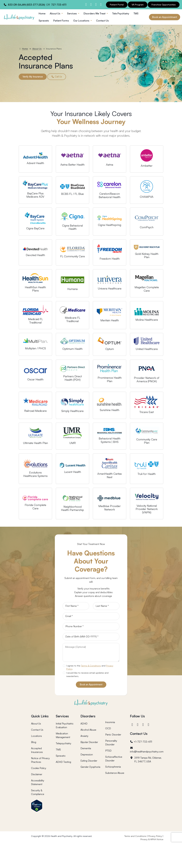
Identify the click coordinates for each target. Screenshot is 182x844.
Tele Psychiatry (120, 13)
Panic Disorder (113, 734)
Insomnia (110, 722)
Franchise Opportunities (164, 4)
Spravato (44, 20)
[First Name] (76, 606)
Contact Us (102, 20)
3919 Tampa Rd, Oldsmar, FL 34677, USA (146, 759)
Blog (33, 742)
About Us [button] (55, 13)
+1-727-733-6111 (141, 741)
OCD (108, 728)
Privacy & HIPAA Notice (151, 839)
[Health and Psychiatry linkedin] (96, 4)
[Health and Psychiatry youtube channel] (101, 4)
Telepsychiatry (63, 743)
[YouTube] (149, 724)
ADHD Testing (63, 761)
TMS (135, 13)
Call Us (56, 76)
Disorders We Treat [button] (95, 13)
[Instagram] (138, 724)
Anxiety (84, 735)
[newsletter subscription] (64, 673)
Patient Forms (61, 20)
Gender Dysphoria (90, 766)
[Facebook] (132, 724)
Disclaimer (36, 774)
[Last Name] (106, 606)
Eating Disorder (88, 760)
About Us (37, 48)
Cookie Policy (38, 768)
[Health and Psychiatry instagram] (91, 4)
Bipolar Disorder (89, 742)
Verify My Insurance (33, 76)
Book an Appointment (164, 17)
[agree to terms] (64, 666)
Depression (86, 754)
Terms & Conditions (91, 665)
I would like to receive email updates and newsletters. (87, 674)
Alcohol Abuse (88, 729)
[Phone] (91, 626)
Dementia (85, 748)
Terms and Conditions (135, 836)
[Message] (91, 652)
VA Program (138, 4)
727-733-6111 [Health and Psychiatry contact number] (58, 4)
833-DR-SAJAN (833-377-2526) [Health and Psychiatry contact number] (26, 4)
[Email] (91, 616)
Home (42, 13)
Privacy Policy (155, 836)
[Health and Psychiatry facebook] (86, 4)
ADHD (83, 723)
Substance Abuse (114, 772)
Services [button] (72, 13)
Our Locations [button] (81, 20)
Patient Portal (117, 4)
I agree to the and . (89, 667)
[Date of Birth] (91, 636)
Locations (36, 735)
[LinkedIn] (143, 724)
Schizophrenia (113, 766)
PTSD (108, 750)
